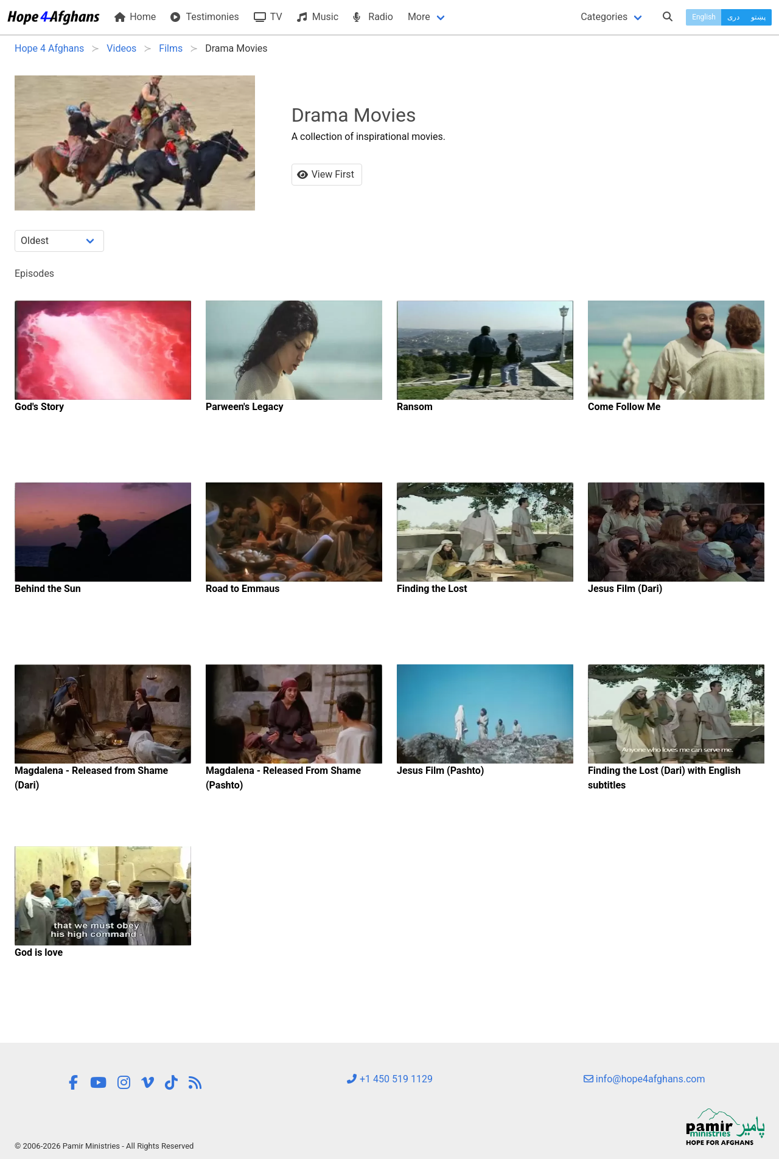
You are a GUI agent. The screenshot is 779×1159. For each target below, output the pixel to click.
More (419, 17)
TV (268, 17)
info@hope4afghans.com (644, 1079)
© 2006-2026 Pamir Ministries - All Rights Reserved (104, 1145)
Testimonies (204, 17)
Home (135, 17)
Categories (604, 17)
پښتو (758, 17)
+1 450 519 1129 (389, 1079)
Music (317, 17)
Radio (373, 17)
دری (733, 17)
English (704, 17)
